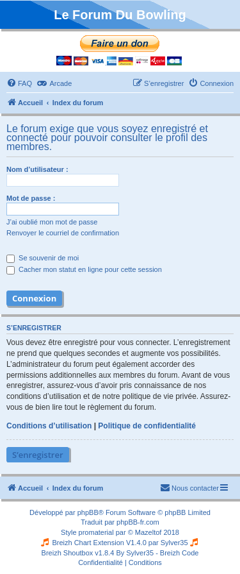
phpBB (88, 512)
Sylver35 (174, 542)
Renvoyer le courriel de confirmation (62, 233)
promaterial (96, 532)
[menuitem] (19, 83)
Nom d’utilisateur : (37, 169)
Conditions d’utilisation (49, 425)
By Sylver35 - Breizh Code (157, 553)
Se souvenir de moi (42, 258)
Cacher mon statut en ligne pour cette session (84, 269)
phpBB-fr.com (137, 522)
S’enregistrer (37, 454)
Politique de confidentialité (147, 425)
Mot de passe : (30, 198)
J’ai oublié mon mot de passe (51, 222)
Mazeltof (148, 532)
